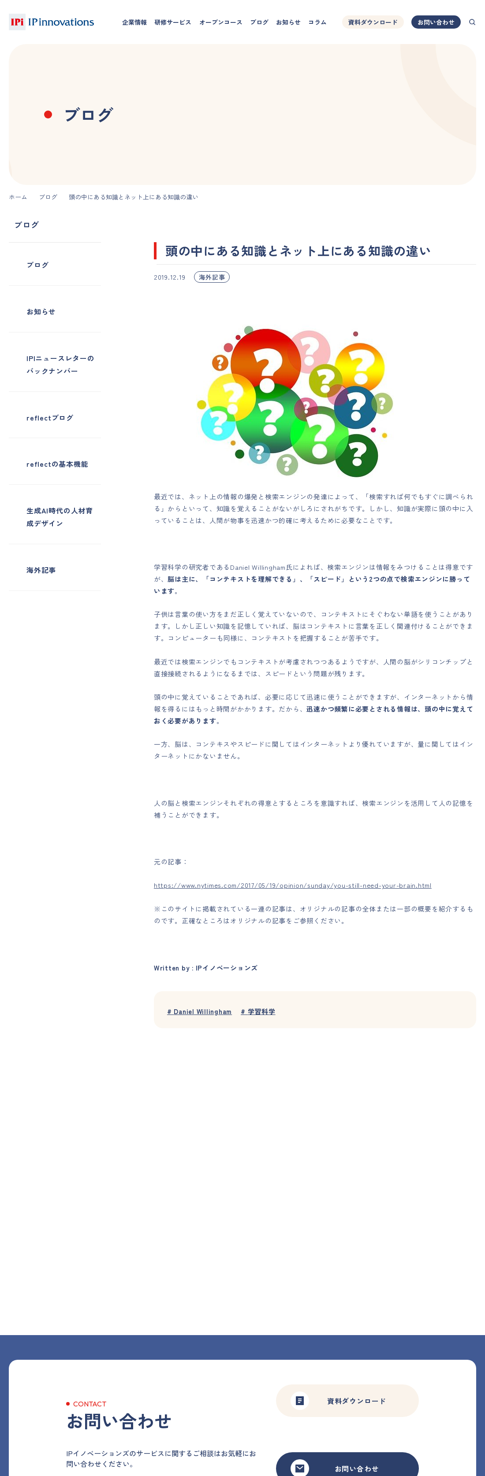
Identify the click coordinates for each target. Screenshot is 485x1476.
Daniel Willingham (199, 1011)
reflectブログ (50, 417)
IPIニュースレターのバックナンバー (60, 364)
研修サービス (172, 22)
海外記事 (41, 570)
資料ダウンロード (373, 22)
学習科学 (258, 1011)
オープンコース (220, 22)
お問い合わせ (436, 22)
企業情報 (134, 22)
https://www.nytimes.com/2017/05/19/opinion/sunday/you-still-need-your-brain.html (293, 884)
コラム (317, 22)
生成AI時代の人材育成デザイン (59, 516)
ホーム (18, 196)
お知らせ (288, 22)
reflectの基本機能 (57, 463)
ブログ (259, 22)
